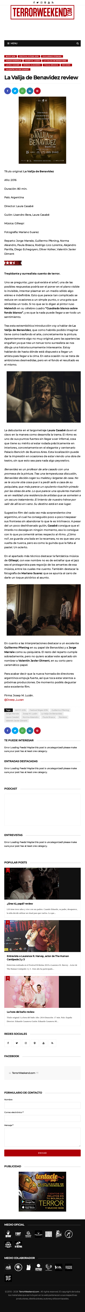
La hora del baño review (21, 1012)
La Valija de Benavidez (55, 60)
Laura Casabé (12, 65)
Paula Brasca (51, 65)
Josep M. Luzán (32, 60)
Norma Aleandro (32, 65)
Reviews (66, 65)
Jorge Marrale (13, 60)
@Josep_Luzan (14, 699)
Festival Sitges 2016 (29, 56)
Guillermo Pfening (52, 56)
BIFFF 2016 (10, 56)
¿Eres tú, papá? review (20, 903)
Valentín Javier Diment (17, 69)
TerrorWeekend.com (23, 1073)
